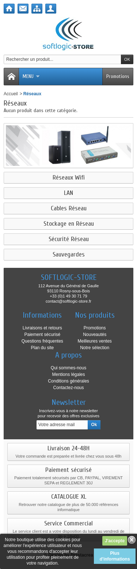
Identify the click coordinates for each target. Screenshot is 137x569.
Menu (31, 76)
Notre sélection (94, 347)
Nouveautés (94, 334)
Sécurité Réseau (69, 239)
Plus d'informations (115, 556)
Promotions (117, 76)
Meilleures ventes (94, 341)
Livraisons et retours (42, 327)
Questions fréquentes (42, 341)
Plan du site (42, 347)
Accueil (11, 93)
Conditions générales (68, 381)
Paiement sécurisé (42, 334)
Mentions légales (68, 374)
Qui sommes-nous (68, 367)
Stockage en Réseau (68, 224)
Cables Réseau (69, 208)
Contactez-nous (68, 387)
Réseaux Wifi (69, 177)
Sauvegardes (69, 254)
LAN (68, 193)
